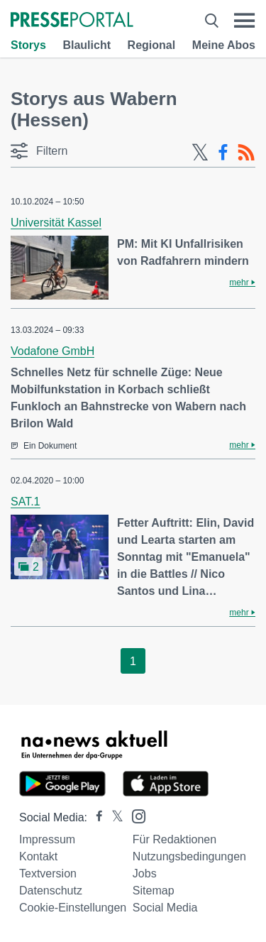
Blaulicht (86, 45)
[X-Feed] (200, 152)
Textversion (48, 873)
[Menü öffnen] (244, 20)
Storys (28, 45)
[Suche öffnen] (211, 20)
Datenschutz (50, 891)
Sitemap (153, 891)
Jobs (145, 873)
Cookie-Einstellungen (72, 908)
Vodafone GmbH (52, 351)
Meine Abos (223, 45)
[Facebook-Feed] (223, 152)
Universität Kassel (56, 223)
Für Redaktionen (174, 839)
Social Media (165, 908)
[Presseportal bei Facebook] (95, 817)
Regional (152, 45)
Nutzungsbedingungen (189, 856)
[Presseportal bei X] (113, 817)
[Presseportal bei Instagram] (134, 815)
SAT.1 (25, 501)
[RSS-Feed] (246, 152)
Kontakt (38, 856)
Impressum (47, 839)
